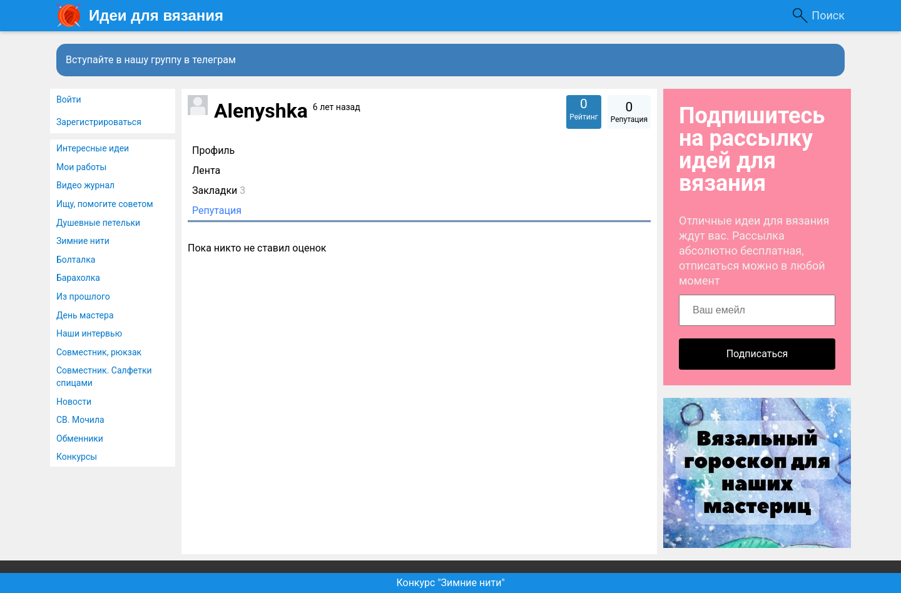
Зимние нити (82, 241)
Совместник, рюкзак (98, 352)
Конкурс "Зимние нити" (450, 583)
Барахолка (78, 278)
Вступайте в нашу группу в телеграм (151, 60)
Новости (73, 402)
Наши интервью (89, 333)
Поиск (828, 15)
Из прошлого (83, 296)
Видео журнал (85, 185)
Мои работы (81, 167)
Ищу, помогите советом (104, 204)
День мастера (85, 315)
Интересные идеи (92, 148)
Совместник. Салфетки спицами (104, 376)
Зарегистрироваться (98, 122)
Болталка (75, 260)
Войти (68, 99)
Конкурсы (76, 457)
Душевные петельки (98, 223)
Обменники (79, 438)
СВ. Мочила (80, 420)
